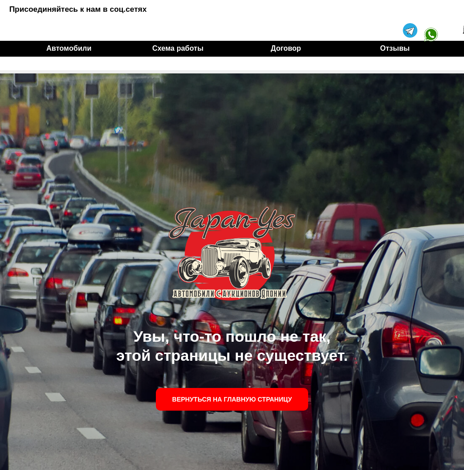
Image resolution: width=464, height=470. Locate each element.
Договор (286, 48)
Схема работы (177, 48)
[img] (431, 20)
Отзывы (395, 48)
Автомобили (68, 48)
